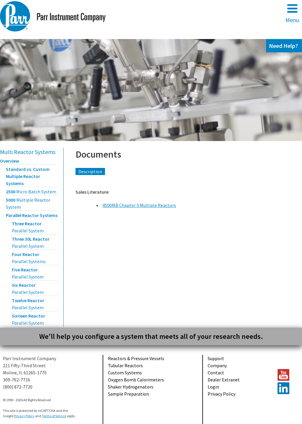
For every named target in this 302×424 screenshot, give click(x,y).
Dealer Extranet (224, 380)
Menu (292, 13)
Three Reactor (28, 227)
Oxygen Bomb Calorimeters (136, 380)
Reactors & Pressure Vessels (136, 358)
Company (217, 365)
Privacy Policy (221, 394)
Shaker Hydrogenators (130, 387)
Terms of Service (54, 416)
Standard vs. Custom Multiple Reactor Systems (28, 176)
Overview (9, 161)
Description (90, 171)
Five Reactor (28, 273)
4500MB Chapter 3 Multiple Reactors (139, 205)
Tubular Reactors (125, 365)
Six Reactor (28, 288)
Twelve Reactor (28, 303)
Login (213, 387)
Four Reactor (29, 257)
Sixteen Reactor (28, 319)
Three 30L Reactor (31, 242)
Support (216, 358)
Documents (98, 154)
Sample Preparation (128, 394)
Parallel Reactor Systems (32, 215)
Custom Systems (125, 373)
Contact (216, 373)
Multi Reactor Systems (27, 152)
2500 (31, 192)
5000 (28, 203)
